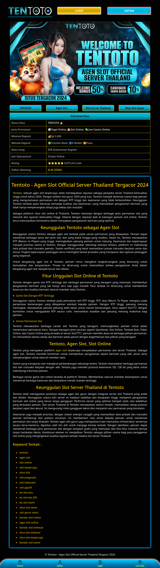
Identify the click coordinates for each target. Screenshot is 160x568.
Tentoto (17, 193)
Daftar (60, 563)
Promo (20, 563)
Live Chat (140, 563)
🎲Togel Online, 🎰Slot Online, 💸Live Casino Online (79, 129)
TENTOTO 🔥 (55, 123)
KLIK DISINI (55, 170)
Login (99, 563)
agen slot (61, 350)
